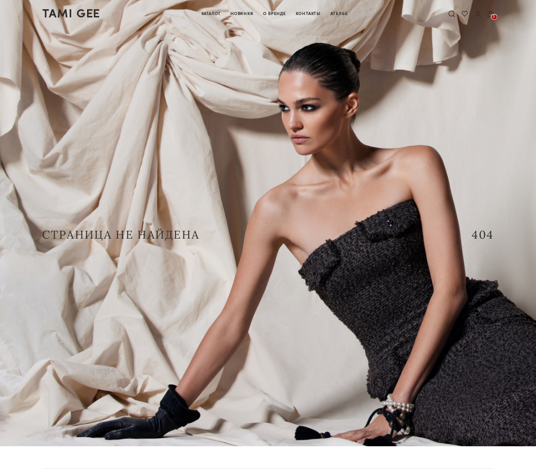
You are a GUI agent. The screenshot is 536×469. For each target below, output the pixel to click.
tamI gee (71, 13)
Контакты (308, 13)
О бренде (274, 13)
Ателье (338, 13)
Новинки (241, 13)
